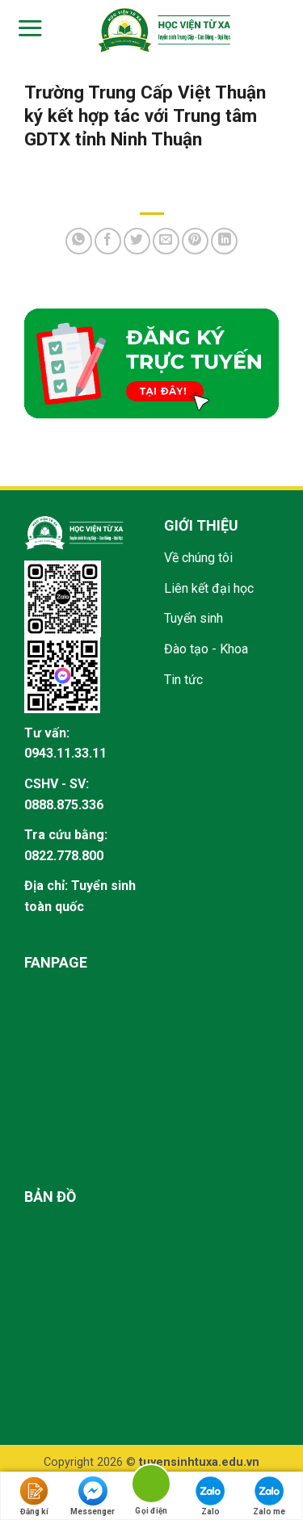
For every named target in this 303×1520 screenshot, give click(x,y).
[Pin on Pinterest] (195, 241)
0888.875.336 (63, 804)
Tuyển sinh (193, 618)
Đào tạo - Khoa (206, 649)
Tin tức (183, 679)
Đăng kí (33, 1496)
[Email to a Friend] (166, 241)
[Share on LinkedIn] (224, 241)
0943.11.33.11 (65, 753)
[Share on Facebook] (108, 241)
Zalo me (269, 1496)
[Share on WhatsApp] (78, 241)
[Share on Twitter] (137, 241)
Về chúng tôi (198, 557)
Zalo (210, 1496)
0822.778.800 (63, 855)
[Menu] (28, 27)
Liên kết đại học (209, 588)
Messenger (92, 1496)
